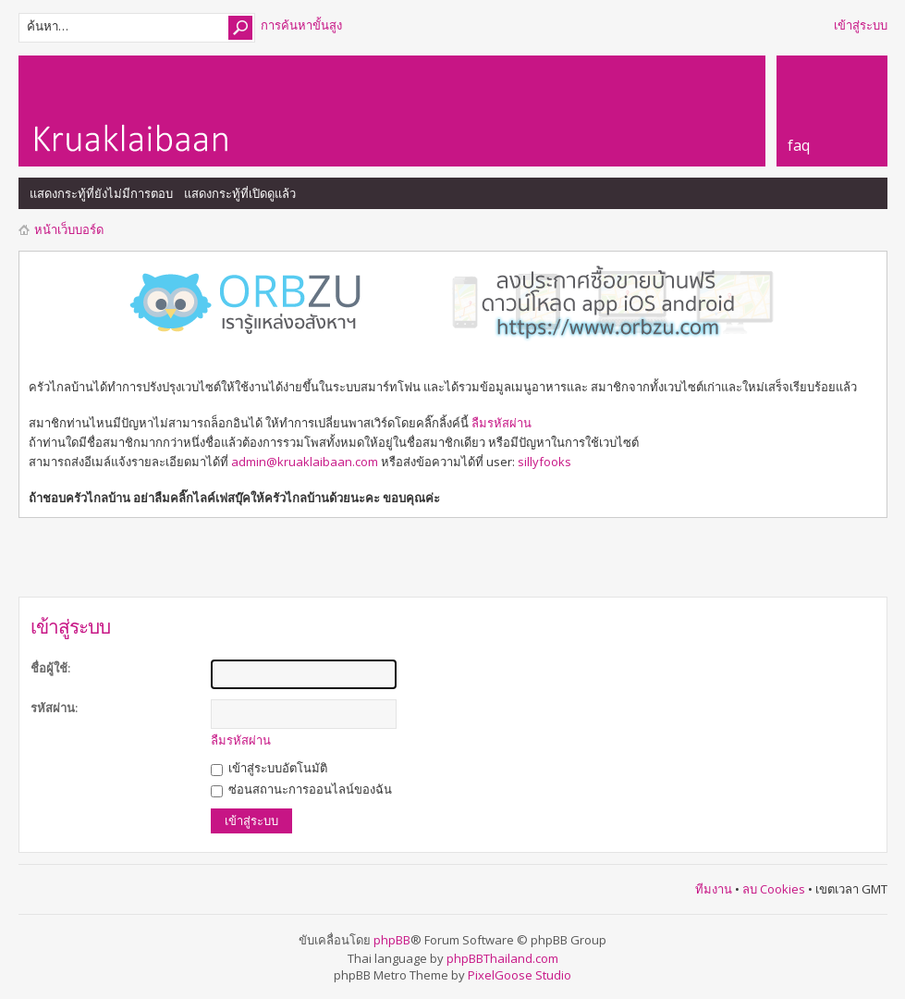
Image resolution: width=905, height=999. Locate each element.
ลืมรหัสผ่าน (501, 422)
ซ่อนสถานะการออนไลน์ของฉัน (301, 789)
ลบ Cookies (773, 889)
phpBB (391, 939)
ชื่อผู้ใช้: (50, 668)
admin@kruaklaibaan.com (304, 461)
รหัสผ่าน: (54, 707)
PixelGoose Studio (519, 975)
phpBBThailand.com (502, 958)
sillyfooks (544, 461)
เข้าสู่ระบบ (860, 25)
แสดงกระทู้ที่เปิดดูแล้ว (240, 193)
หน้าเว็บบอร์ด (69, 229)
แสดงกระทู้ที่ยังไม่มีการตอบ (101, 193)
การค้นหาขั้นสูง (301, 25)
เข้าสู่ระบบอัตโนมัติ (269, 767)
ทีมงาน (713, 889)
